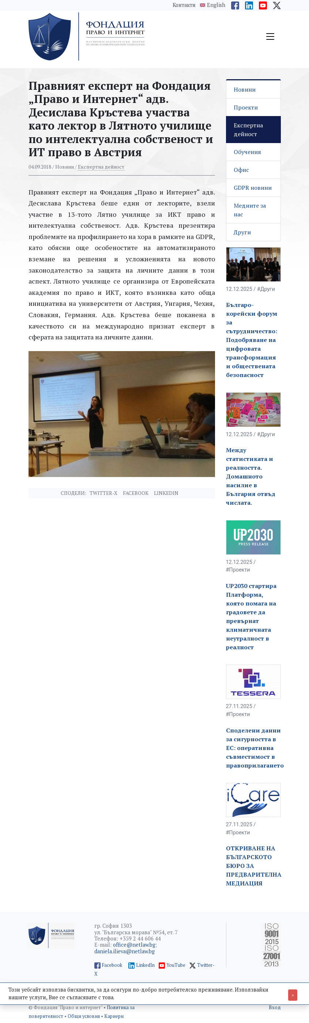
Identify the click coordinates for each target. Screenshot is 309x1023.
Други (242, 232)
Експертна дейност (101, 167)
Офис (241, 170)
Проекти (246, 107)
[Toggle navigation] (270, 36)
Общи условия (84, 1016)
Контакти (184, 4)
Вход (275, 1007)
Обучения (247, 152)
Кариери (114, 1016)
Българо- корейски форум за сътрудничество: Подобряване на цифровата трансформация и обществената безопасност (251, 340)
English (216, 5)
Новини (245, 89)
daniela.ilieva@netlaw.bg (124, 951)
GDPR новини (253, 188)
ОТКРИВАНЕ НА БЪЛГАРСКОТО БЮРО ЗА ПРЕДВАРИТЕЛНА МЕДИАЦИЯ (254, 865)
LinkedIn (145, 965)
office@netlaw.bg (134, 944)
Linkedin (166, 493)
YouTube (175, 965)
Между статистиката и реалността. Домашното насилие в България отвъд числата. (250, 476)
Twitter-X (103, 493)
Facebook (135, 493)
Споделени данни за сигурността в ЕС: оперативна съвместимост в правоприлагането (255, 747)
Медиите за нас (250, 209)
